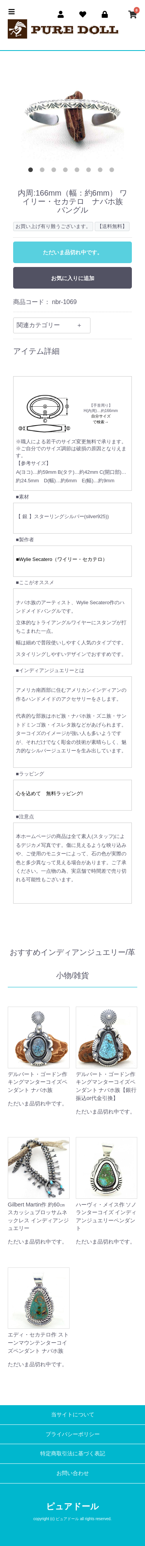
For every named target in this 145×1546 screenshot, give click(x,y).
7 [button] (102, 171)
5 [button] (78, 171)
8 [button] (113, 171)
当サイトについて (72, 1414)
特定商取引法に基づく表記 (72, 1453)
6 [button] (90, 171)
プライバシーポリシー (73, 1434)
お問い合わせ (72, 1473)
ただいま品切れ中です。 (72, 252)
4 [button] (67, 171)
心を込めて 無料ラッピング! (49, 793)
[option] (72, 110)
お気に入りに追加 (72, 278)
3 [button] (55, 171)
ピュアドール (72, 1506)
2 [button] (44, 171)
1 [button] (32, 171)
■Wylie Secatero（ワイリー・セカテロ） (61, 559)
